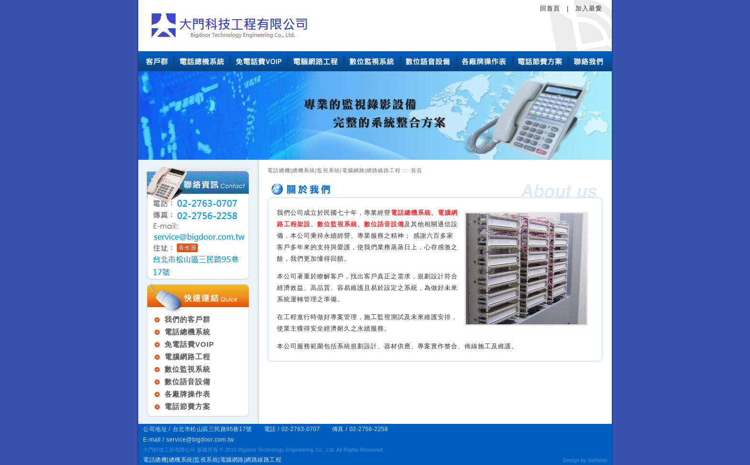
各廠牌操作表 (187, 394)
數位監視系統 (187, 369)
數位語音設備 (187, 381)
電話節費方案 (187, 406)
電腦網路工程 (187, 357)
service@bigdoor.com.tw (200, 439)
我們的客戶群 (187, 319)
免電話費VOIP (189, 344)
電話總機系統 (187, 332)
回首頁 (550, 8)
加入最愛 (588, 8)
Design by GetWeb (585, 460)
